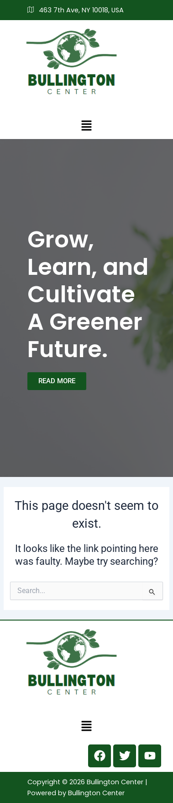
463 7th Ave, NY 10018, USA (75, 10)
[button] (86, 125)
